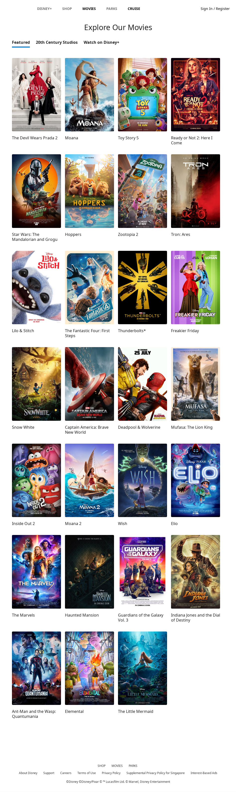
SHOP (102, 766)
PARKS (133, 766)
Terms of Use (86, 773)
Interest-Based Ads (204, 773)
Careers (65, 773)
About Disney (28, 773)
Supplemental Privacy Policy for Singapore (155, 773)
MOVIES (117, 766)
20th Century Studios (57, 43)
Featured (21, 43)
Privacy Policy (111, 773)
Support (48, 773)
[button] (7, 8)
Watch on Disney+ (101, 43)
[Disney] (118, 8)
